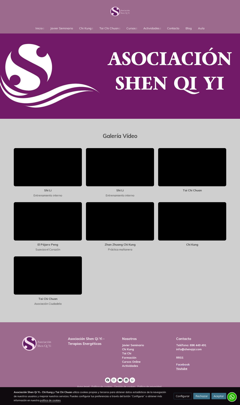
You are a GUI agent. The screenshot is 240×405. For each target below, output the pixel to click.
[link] (120, 11)
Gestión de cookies (125, 386)
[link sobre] (39, 343)
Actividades (130, 365)
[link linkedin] (126, 379)
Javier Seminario (133, 345)
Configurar (183, 396)
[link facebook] (108, 379)
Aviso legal (83, 386)
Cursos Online (131, 361)
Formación (129, 357)
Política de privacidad (149, 386)
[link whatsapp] (132, 379)
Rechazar (202, 396)
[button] (39, 28)
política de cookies (50, 400)
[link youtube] (120, 379)
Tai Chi (126, 353)
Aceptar (219, 396)
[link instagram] (113, 379)
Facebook (183, 364)
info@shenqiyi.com (189, 349)
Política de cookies (102, 386)
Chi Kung (128, 349)
